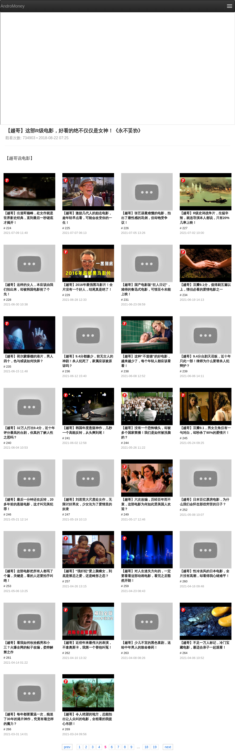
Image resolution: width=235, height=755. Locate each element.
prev (67, 747)
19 (155, 747)
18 (146, 747)
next (168, 747)
